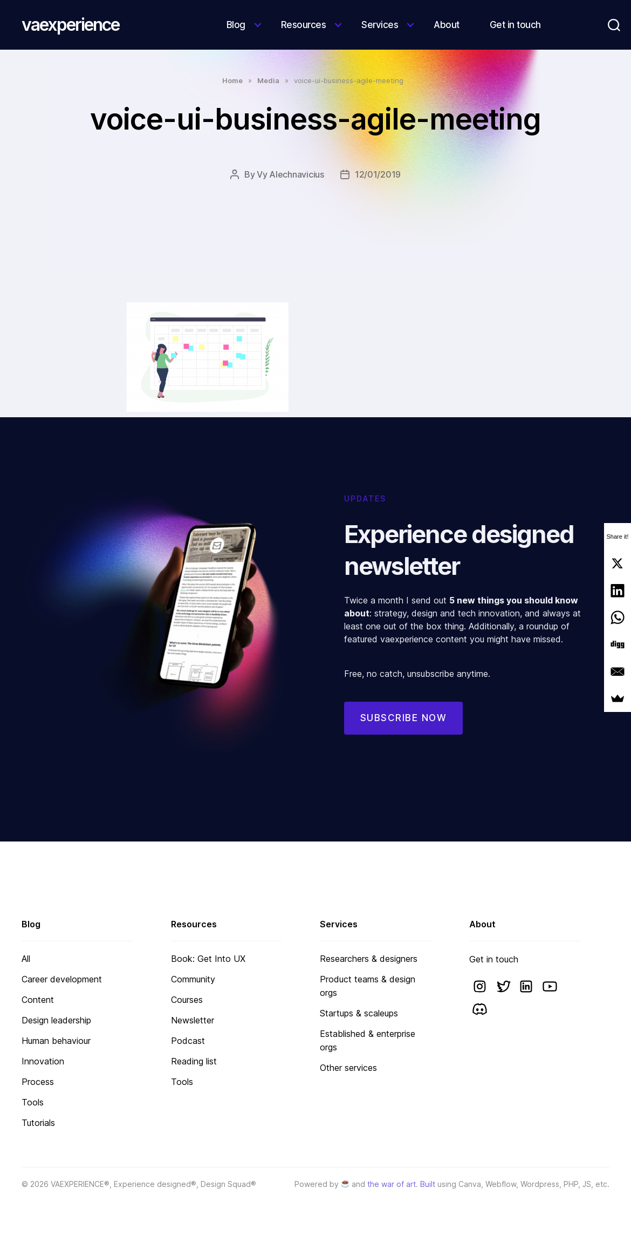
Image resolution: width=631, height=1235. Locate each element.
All (26, 958)
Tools (33, 1102)
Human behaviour (56, 1040)
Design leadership (56, 1020)
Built (427, 1184)
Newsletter (192, 1020)
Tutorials (38, 1122)
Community (193, 979)
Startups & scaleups (359, 1013)
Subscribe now (403, 732)
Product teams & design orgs (367, 986)
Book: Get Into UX (208, 958)
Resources (303, 24)
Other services (348, 1067)
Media (268, 80)
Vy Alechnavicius (290, 174)
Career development (62, 979)
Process (38, 1081)
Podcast (188, 1040)
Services (379, 24)
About (446, 24)
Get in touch (515, 24)
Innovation (43, 1061)
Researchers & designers (368, 958)
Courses (187, 999)
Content (38, 999)
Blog (236, 24)
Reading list (194, 1061)
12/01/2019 (378, 174)
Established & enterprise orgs (367, 1040)
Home (232, 80)
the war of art (391, 1184)
